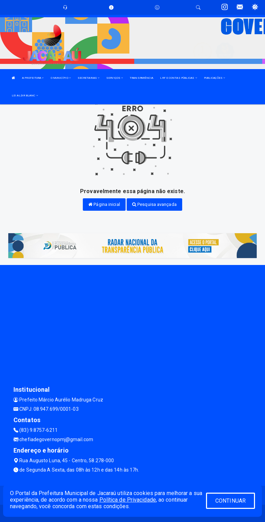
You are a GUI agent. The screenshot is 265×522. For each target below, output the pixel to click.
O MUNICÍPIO (61, 77)
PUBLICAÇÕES (214, 77)
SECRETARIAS (88, 77)
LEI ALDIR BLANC (25, 95)
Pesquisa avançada (154, 204)
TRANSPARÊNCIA (141, 77)
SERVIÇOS (114, 77)
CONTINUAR (230, 500)
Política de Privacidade (127, 499)
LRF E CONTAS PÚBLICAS (178, 77)
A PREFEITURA (32, 77)
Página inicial (104, 204)
